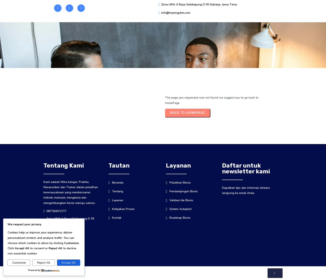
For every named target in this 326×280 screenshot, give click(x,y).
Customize (19, 263)
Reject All (43, 263)
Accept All (68, 263)
